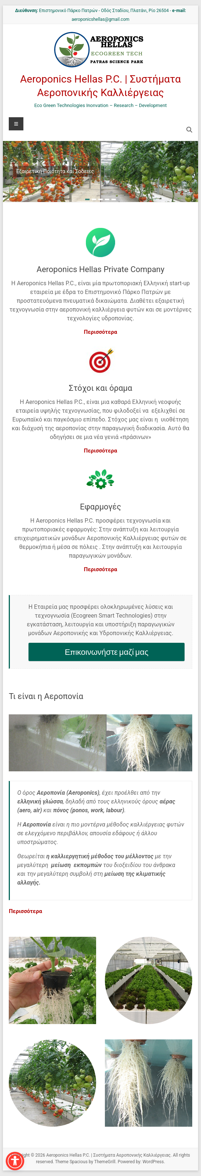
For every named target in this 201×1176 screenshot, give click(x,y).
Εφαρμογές (100, 506)
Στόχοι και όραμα (100, 388)
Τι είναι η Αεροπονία (46, 696)
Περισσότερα (100, 332)
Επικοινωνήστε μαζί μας (106, 652)
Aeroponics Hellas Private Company (100, 269)
